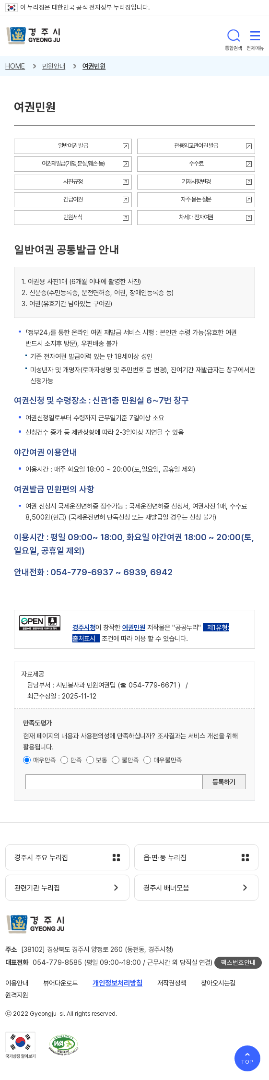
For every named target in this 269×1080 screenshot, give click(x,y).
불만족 (130, 760)
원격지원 (16, 995)
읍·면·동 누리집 (165, 858)
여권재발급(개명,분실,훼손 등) (73, 163)
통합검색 (233, 35)
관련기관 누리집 (37, 888)
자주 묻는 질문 (196, 199)
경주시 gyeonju (33, 36)
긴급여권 (72, 199)
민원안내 (53, 66)
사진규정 (72, 181)
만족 (76, 760)
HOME (15, 66)
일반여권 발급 (73, 145)
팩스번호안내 (238, 962)
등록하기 (223, 782)
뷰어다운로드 (60, 983)
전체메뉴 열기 (255, 35)
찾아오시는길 (218, 983)
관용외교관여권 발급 (196, 145)
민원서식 (72, 217)
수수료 (196, 163)
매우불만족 (167, 760)
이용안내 (16, 983)
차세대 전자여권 (196, 217)
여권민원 (93, 66)
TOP (247, 1061)
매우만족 (44, 760)
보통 (101, 760)
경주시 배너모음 (166, 888)
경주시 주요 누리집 (41, 858)
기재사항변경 (196, 181)
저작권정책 (171, 983)
